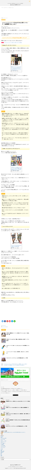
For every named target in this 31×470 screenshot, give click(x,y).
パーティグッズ (3, 446)
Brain (1, 437)
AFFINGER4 (24, 468)
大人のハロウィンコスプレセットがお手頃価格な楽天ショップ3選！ (17, 426)
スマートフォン (3, 442)
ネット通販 (2, 443)
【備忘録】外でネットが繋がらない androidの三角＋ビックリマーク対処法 (18, 401)
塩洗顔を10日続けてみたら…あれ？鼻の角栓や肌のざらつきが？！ (14, 432)
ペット (2, 448)
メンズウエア (6, 326)
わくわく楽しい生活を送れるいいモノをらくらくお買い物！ (15, 466)
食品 (1, 454)
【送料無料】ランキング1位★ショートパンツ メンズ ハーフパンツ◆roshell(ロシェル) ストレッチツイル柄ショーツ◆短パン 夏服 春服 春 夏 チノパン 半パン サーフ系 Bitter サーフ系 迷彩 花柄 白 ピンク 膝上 (16, 168)
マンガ (2, 449)
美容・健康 (2, 451)
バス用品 (2, 444)
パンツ (3, 326)
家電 (1, 450)
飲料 (1, 455)
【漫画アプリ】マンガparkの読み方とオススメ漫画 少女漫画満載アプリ (17, 407)
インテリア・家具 (3, 438)
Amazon (2, 436)
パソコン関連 (3, 445)
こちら (21, 388)
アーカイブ (2, 458)
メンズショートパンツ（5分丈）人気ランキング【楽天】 (13, 42)
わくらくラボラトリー (15, 4)
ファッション (4, 325)
